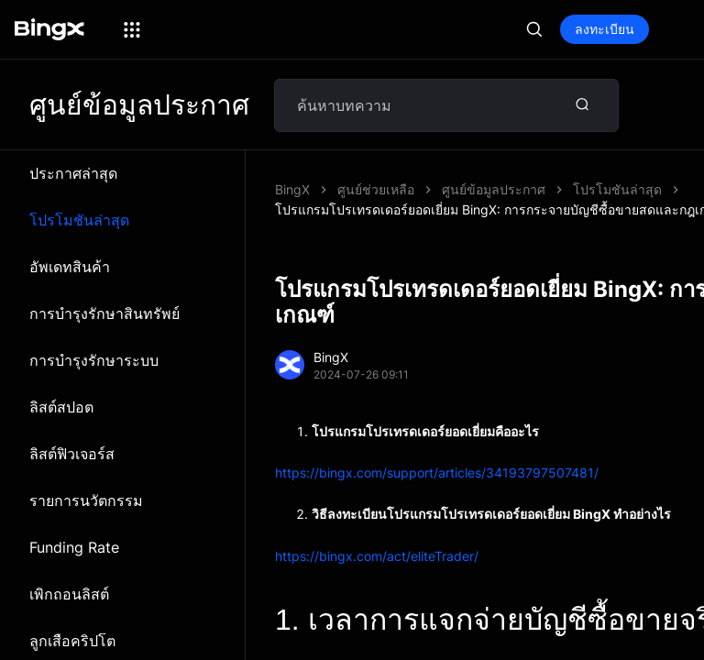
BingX (292, 189)
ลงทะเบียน (604, 29)
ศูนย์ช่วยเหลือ (375, 189)
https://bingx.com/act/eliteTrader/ (376, 536)
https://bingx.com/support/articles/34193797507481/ (437, 452)
